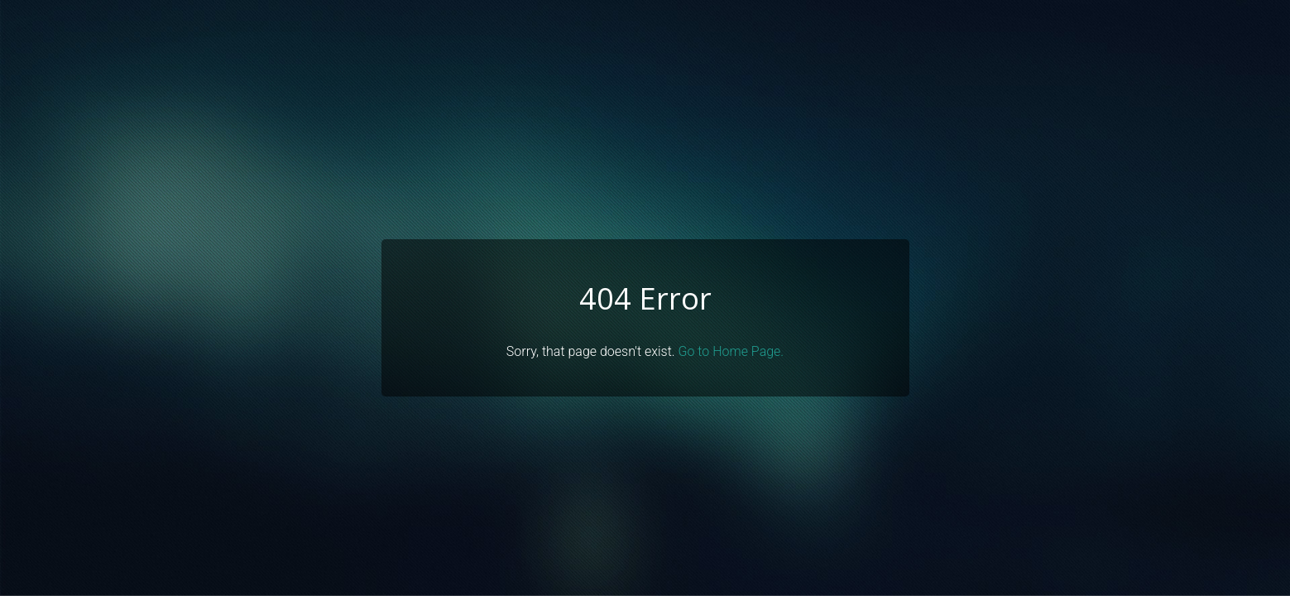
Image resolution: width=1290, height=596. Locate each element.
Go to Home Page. (731, 351)
